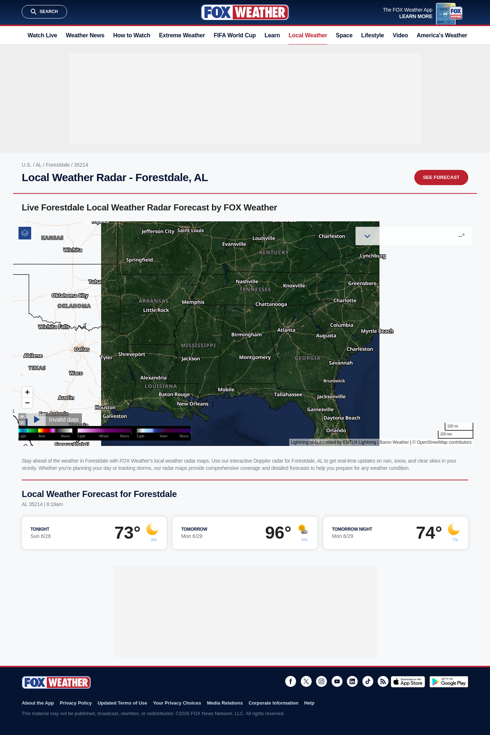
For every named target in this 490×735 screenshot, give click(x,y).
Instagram (321, 681)
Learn (272, 35)
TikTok (367, 681)
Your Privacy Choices (177, 703)
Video (400, 35)
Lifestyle (372, 35)
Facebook (290, 681)
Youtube (337, 681)
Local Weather (307, 35)
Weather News (85, 35)
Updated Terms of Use (122, 703)
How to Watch (131, 35)
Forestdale (58, 165)
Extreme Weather (182, 35)
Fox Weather (245, 12)
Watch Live (42, 35)
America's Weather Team (450, 35)
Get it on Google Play (448, 682)
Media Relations (225, 703)
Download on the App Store (408, 682)
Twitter (306, 681)
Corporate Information (273, 703)
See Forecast (441, 177)
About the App (38, 703)
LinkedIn (352, 681)
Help (309, 703)
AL (39, 165)
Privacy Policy (76, 703)
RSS (383, 681)
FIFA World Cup (235, 35)
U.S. (27, 165)
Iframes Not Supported (245, 333)
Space (344, 35)
